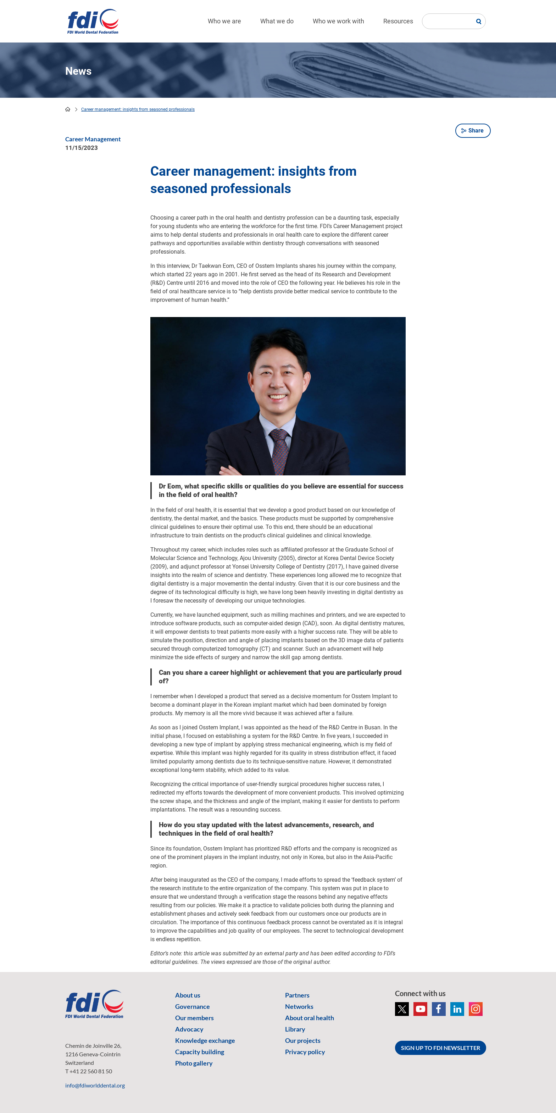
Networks (299, 1006)
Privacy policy (305, 1052)
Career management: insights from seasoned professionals (138, 109)
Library (295, 1029)
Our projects (303, 1040)
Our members (194, 1018)
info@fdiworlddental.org (95, 1085)
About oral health (309, 1018)
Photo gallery (194, 1063)
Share (476, 130)
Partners (297, 995)
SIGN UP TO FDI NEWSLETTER (440, 1047)
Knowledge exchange (205, 1040)
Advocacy (189, 1029)
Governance (192, 1006)
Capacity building (199, 1052)
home (67, 109)
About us (187, 995)
